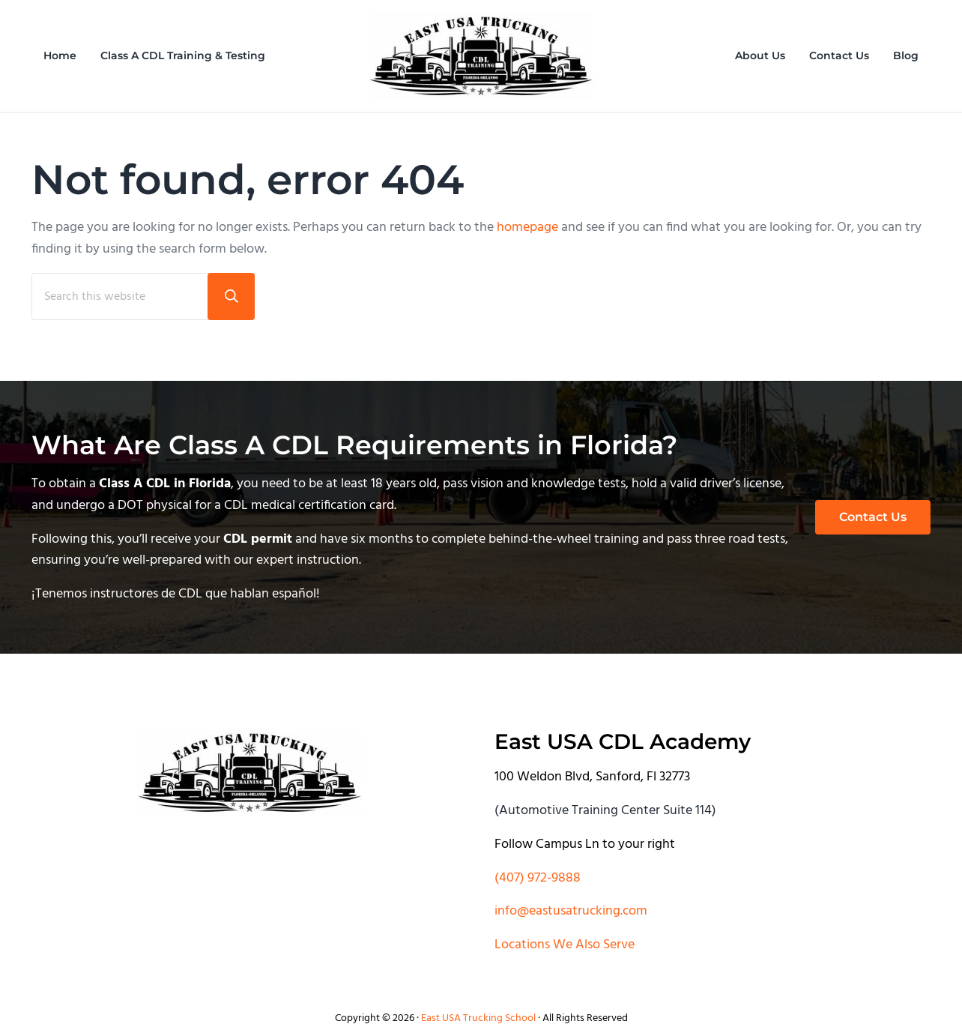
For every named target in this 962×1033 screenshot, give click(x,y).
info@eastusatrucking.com (570, 911)
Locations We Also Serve (564, 945)
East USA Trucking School (478, 1018)
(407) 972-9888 (537, 878)
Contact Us (873, 517)
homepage (527, 227)
